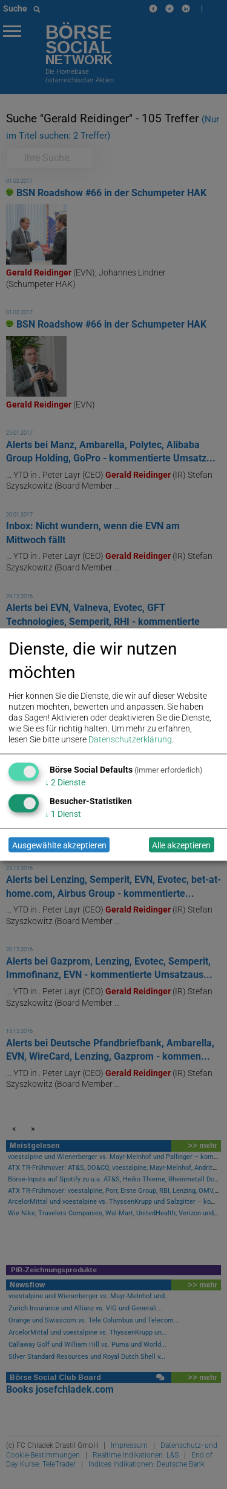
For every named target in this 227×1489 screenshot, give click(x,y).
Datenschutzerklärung (130, 739)
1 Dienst (63, 814)
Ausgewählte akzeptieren (59, 845)
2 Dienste (65, 782)
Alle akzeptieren (181, 845)
